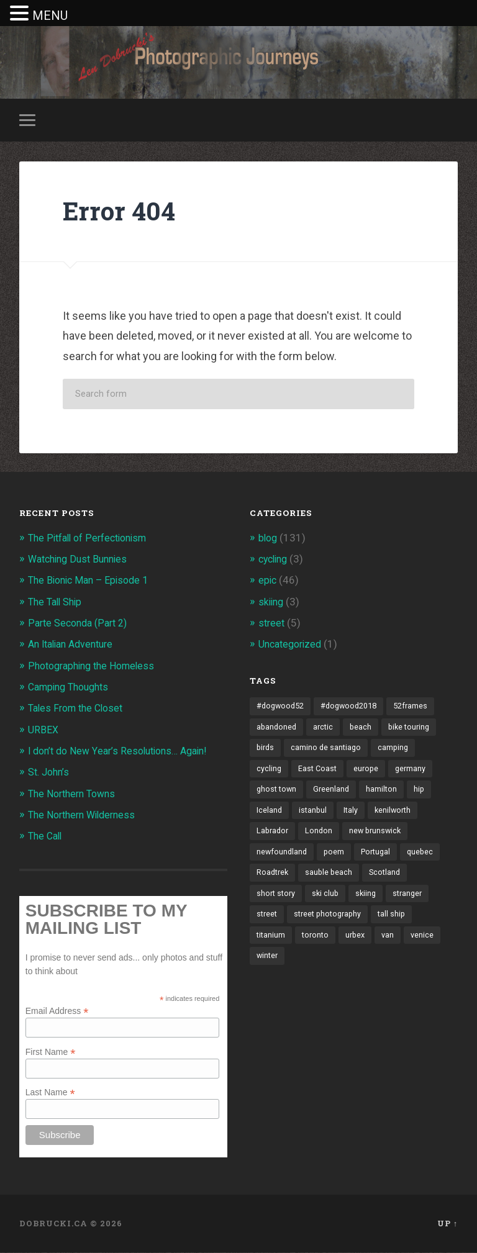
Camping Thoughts (72, 688)
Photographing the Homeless (96, 667)
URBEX (44, 731)
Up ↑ (447, 1224)
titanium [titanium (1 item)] (271, 944)
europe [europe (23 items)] (369, 772)
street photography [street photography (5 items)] (332, 923)
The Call (46, 837)
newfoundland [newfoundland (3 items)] (283, 858)
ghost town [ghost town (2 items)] (278, 793)
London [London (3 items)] (321, 837)
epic (268, 582)
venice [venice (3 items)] (428, 944)
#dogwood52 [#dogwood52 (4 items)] (282, 708)
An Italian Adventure (75, 646)
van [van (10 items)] (392, 944)
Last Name (50, 1093)
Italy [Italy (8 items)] (352, 815)
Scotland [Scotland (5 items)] (389, 880)
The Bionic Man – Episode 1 (92, 582)
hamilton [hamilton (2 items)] (385, 793)
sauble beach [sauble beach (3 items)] (331, 880)
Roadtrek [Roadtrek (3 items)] (274, 880)
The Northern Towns (75, 794)
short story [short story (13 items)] (277, 902)
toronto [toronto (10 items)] (317, 944)
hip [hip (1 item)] (423, 793)
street (272, 624)
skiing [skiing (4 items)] (370, 902)
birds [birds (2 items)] (266, 751)
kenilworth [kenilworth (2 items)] (396, 815)
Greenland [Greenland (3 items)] (334, 793)
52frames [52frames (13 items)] (420, 708)
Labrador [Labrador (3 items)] (274, 837)
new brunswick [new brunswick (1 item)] (379, 837)
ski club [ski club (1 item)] (328, 902)
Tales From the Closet (79, 709)
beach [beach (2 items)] (364, 729)
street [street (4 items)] (268, 923)
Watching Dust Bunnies (81, 560)
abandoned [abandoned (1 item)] (277, 729)
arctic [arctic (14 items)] (325, 729)
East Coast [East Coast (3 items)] (319, 772)
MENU (50, 15)
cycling (274, 560)
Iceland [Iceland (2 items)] (270, 815)
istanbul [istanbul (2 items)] (314, 815)
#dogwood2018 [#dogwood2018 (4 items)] (354, 708)
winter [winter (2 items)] (268, 966)
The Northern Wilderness (86, 816)
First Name (50, 1052)
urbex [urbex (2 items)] (359, 944)
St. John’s (50, 773)
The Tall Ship (57, 603)
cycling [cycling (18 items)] (269, 772)
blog (268, 539)
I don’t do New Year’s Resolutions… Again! (124, 752)
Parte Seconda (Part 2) (81, 624)
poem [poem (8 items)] (336, 858)
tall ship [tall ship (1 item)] (398, 923)
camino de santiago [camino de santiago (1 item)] (329, 751)
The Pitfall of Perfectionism (92, 539)
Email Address (57, 1011)
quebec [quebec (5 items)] (426, 858)
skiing (272, 603)
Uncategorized (292, 646)
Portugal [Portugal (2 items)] (379, 858)
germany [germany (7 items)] (414, 772)
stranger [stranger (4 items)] (413, 902)
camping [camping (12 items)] (397, 751)
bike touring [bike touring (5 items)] (414, 729)
